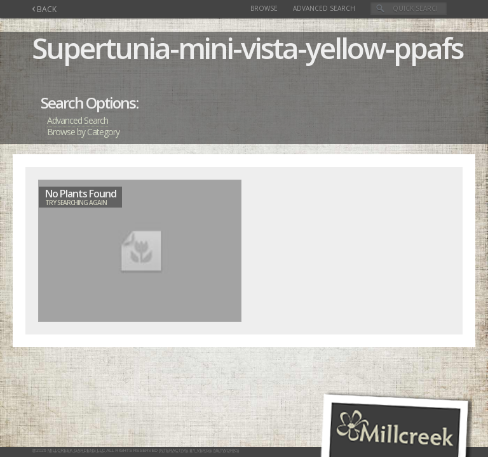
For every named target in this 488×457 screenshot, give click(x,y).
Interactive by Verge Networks (199, 450)
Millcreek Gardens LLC (76, 450)
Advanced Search (324, 8)
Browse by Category (83, 132)
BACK (44, 9)
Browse (264, 8)
